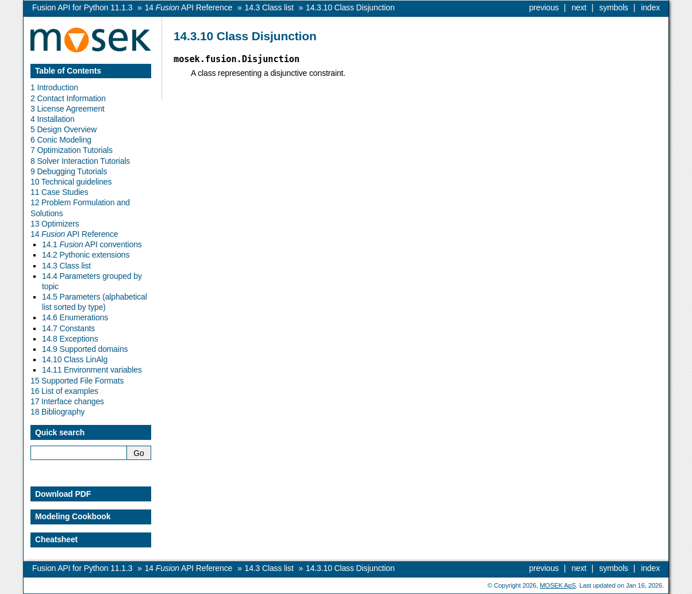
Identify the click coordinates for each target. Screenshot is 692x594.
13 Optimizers (54, 223)
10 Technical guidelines (71, 181)
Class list (269, 7)
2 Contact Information (68, 98)
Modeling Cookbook (72, 516)
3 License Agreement (67, 108)
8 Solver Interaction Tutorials (80, 161)
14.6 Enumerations (75, 317)
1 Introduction (54, 87)
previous (544, 7)
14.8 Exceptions (70, 338)
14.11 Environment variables (92, 369)
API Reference (188, 7)
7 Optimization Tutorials (71, 150)
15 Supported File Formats (77, 380)
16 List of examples (64, 391)
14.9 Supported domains (85, 349)
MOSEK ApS (558, 585)
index (650, 7)
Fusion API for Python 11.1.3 (82, 7)
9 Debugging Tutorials (68, 171)
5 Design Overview (63, 129)
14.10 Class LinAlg (74, 359)
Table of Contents (68, 70)
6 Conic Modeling (60, 139)
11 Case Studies (59, 192)
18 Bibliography (57, 411)
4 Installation (52, 119)
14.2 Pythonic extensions (85, 254)
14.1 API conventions (92, 244)
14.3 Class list (66, 265)
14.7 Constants (68, 328)
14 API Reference (74, 234)
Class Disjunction (350, 7)
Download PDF (63, 494)
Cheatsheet (56, 539)
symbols (613, 7)
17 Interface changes (67, 401)
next (578, 7)
